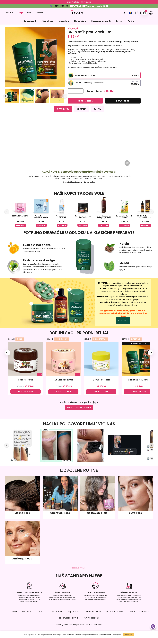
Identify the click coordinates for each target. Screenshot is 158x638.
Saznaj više (117, 635)
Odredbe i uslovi (93, 611)
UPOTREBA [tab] (81, 109)
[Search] (124, 13)
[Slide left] (5, 96)
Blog (29, 12)
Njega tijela (80, 21)
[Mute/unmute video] (127, 163)
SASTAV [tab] (97, 109)
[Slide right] (64, 96)
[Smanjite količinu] (80, 90)
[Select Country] (131, 13)
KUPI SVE (79, 407)
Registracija (73, 611)
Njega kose (47, 21)
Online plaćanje (91, 617)
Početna (9, 12)
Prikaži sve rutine (79, 568)
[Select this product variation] (104, 75)
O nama (13, 611)
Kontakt (39, 12)
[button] (12, 96)
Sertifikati (26, 611)
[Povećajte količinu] (80, 92)
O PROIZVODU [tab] (63, 109)
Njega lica (64, 21)
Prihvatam (128, 635)
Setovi (119, 21)
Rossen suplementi (101, 21)
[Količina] (73, 91)
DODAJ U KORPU (25, 391)
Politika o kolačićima (139, 611)
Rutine (131, 21)
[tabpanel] (79, 149)
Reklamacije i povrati (69, 617)
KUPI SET (122, 321)
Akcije (20, 12)
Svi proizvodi (30, 21)
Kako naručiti (56, 611)
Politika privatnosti (115, 611)
